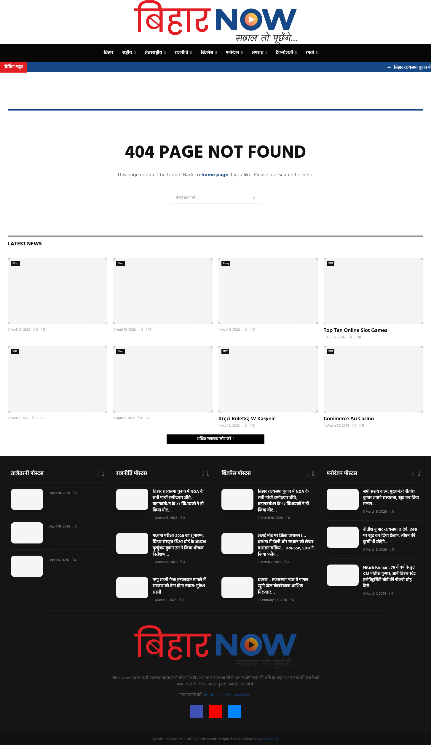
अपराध (257, 52)
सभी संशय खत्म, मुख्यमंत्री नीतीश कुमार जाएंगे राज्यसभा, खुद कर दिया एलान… (391, 498)
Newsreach (269, 739)
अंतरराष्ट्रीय (153, 52)
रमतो (310, 52)
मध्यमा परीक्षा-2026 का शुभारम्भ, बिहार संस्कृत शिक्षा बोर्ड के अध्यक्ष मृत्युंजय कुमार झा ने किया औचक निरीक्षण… (179, 545)
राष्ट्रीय (127, 52)
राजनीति (181, 52)
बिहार (108, 52)
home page (214, 175)
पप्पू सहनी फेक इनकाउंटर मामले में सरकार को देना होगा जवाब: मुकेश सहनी (179, 586)
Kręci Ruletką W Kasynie (247, 419)
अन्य (330, 263)
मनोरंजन (232, 52)
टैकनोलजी (284, 52)
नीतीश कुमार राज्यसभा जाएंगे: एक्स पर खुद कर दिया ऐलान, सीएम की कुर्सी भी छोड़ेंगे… (390, 536)
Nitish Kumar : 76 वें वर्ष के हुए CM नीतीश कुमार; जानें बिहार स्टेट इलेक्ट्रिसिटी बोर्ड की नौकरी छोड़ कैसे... (389, 577)
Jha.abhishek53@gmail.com (228, 695)
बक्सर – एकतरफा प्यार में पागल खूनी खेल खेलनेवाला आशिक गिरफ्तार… (283, 586)
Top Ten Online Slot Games (355, 330)
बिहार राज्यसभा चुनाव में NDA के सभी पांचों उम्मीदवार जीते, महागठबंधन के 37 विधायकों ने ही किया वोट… (178, 501)
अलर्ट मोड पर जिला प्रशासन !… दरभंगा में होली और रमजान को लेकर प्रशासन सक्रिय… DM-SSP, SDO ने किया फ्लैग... (286, 545)
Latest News (24, 244)
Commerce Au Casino (349, 419)
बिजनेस (207, 52)
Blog (15, 263)
